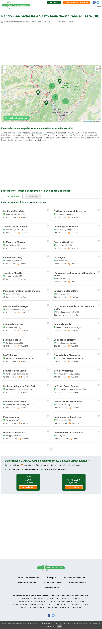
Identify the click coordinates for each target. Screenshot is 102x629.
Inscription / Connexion (74, 578)
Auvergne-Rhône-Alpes (32, 22)
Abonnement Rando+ (26, 583)
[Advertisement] (51, 44)
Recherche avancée (18, 118)
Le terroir (33, 196)
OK (59, 626)
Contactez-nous (51, 588)
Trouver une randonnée (28, 578)
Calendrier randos (52, 583)
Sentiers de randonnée (13, 22)
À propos (54, 2)
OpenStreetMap (88, 121)
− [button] (4, 71)
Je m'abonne (28, 487)
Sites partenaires (77, 583)
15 (55, 97)
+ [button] (4, 67)
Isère (44, 22)
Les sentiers (13, 196)
